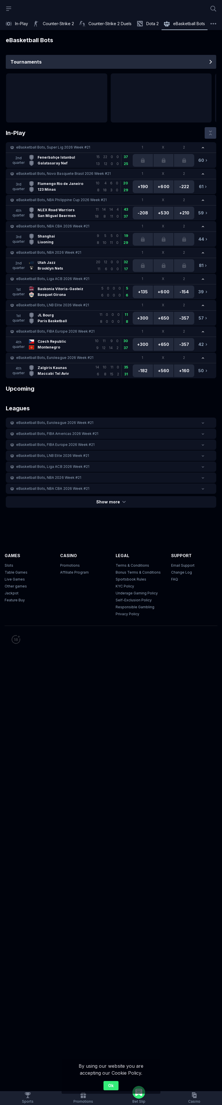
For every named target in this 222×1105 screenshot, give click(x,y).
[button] (111, 147)
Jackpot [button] (11, 593)
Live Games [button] (15, 579)
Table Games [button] (16, 572)
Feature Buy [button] (15, 600)
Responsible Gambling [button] (135, 607)
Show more (110, 501)
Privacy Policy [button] (127, 614)
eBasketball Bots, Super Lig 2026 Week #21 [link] (53, 147)
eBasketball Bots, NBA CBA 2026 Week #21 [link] (52, 226)
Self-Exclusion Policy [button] (134, 600)
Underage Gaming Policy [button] (137, 593)
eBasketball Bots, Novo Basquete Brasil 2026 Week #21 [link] (63, 173)
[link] (17, 23)
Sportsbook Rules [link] (131, 579)
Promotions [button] (70, 565)
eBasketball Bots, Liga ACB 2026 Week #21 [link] (52, 279)
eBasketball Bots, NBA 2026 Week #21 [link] (48, 252)
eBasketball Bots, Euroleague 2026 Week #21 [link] (54, 357)
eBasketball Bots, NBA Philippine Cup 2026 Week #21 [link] (61, 200)
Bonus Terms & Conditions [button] (138, 572)
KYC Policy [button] (125, 586)
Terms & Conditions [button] (132, 565)
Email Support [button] (183, 565)
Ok (111, 1085)
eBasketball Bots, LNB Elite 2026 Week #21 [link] (52, 305)
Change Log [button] (181, 572)
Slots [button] (9, 565)
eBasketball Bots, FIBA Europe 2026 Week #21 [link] (55, 331)
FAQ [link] (174, 579)
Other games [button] (16, 586)
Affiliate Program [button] (74, 572)
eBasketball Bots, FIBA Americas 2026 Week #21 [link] (57, 433)
